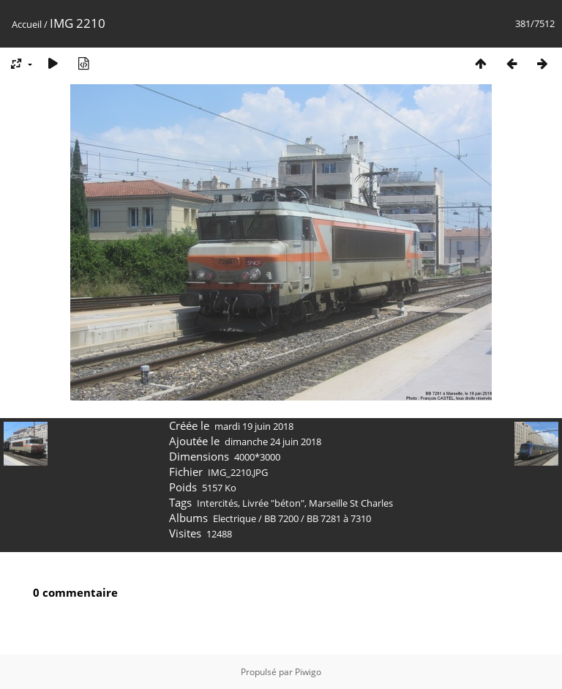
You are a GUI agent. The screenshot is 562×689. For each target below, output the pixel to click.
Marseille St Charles (351, 503)
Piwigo (308, 672)
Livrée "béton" (273, 503)
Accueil (27, 24)
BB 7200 (281, 518)
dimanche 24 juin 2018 (273, 441)
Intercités (217, 503)
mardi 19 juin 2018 (253, 426)
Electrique (234, 518)
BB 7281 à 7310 (339, 518)
